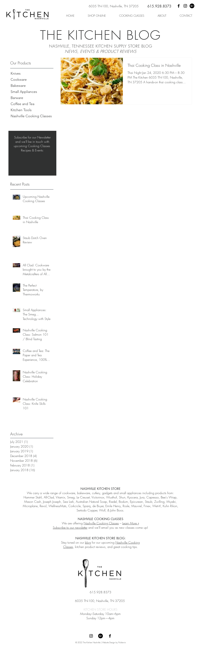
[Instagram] (185, 6)
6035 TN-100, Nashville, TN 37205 (114, 6)
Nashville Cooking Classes (101, 523)
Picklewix (122, 642)
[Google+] (192, 6)
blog (88, 542)
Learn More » (130, 523)
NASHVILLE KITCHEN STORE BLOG (100, 538)
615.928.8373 (159, 6)
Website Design (108, 642)
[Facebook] (178, 6)
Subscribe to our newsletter (70, 527)
